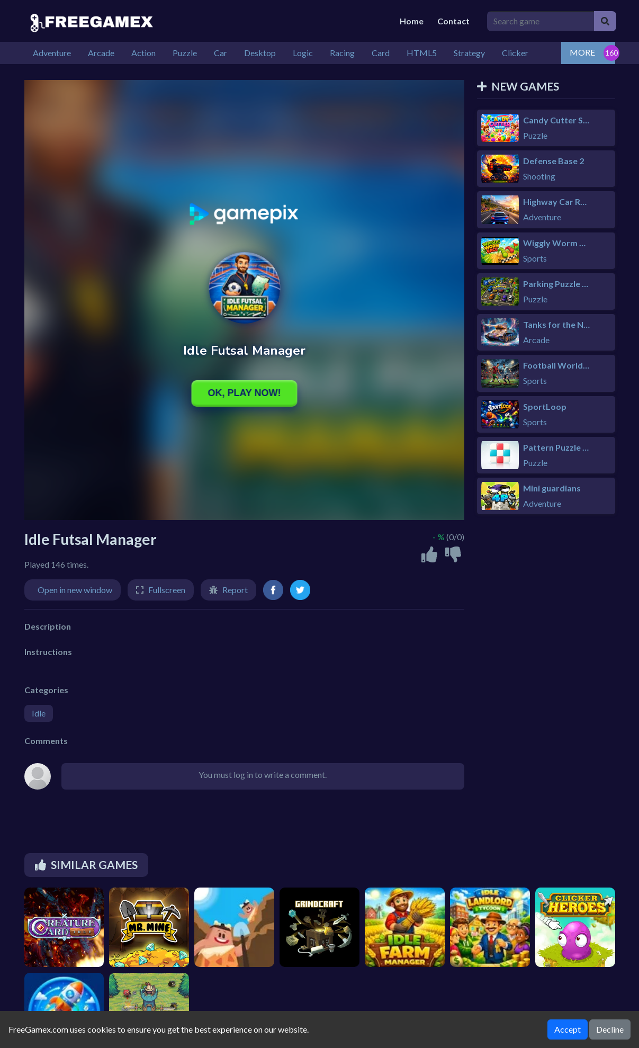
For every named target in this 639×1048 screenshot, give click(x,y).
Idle (39, 713)
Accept (567, 1029)
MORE (582, 52)
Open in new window (75, 590)
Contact (453, 21)
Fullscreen (166, 590)
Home (412, 21)
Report (235, 590)
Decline (610, 1029)
